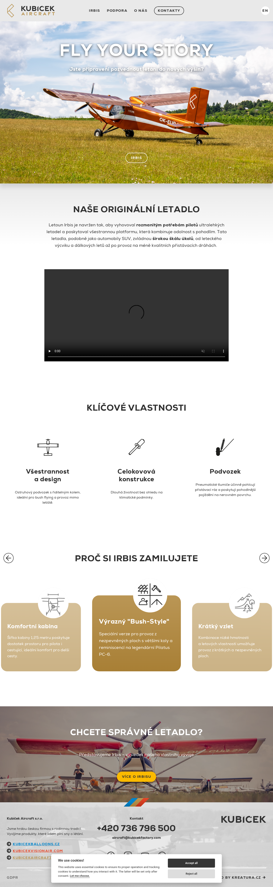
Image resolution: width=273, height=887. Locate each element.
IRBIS (94, 10)
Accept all (191, 863)
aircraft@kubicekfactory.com (136, 837)
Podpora (117, 10)
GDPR (12, 877)
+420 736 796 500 (136, 828)
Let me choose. (80, 875)
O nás (140, 10)
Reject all (191, 873)
